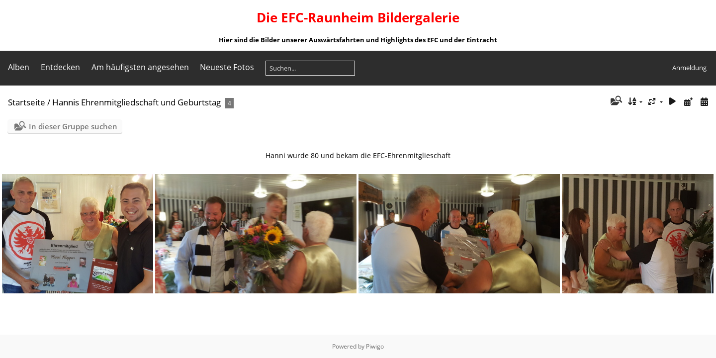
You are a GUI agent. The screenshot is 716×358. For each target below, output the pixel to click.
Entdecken (60, 67)
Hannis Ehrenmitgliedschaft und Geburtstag (136, 102)
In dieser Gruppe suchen (73, 126)
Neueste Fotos (227, 67)
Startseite (26, 102)
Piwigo (375, 346)
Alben (18, 67)
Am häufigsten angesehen (140, 67)
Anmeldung (689, 67)
